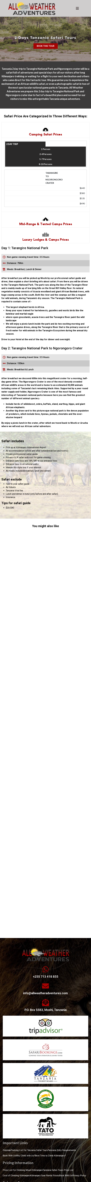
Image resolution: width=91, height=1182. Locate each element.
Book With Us (9, 1155)
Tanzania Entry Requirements (62, 1150)
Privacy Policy (79, 1175)
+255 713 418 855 (45, 976)
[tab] (45, 130)
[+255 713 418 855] (45, 969)
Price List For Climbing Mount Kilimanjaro (23, 1170)
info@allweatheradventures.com (45, 993)
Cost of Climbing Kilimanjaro (16, 1175)
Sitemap (7, 1150)
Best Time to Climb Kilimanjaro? (50, 1155)
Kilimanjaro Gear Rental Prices (44, 1175)
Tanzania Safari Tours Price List (58, 1170)
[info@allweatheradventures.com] (45, 985)
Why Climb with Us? (25, 1155)
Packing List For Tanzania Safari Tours (29, 1150)
